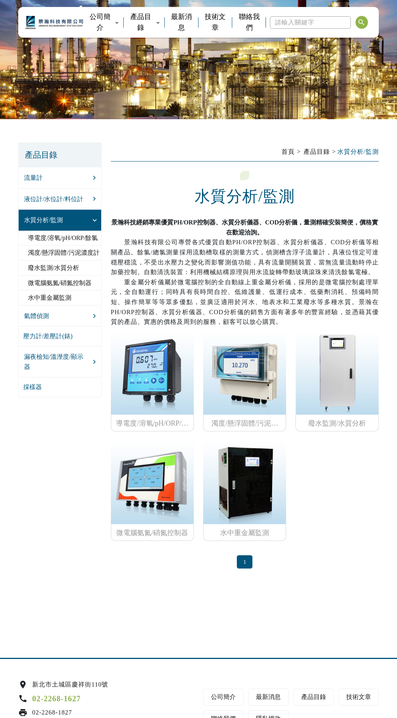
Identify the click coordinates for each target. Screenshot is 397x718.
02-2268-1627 (56, 698)
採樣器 (32, 387)
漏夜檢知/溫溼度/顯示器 (53, 361)
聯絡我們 (249, 22)
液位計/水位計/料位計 (53, 199)
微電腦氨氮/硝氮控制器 (59, 283)
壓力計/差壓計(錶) (47, 336)
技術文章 (215, 22)
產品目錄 (140, 22)
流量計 (33, 177)
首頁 (288, 151)
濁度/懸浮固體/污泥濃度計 (64, 252)
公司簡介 (100, 22)
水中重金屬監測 (49, 297)
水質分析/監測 (43, 220)
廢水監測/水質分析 (53, 267)
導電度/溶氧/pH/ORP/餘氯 (63, 238)
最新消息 (181, 22)
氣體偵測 (36, 316)
